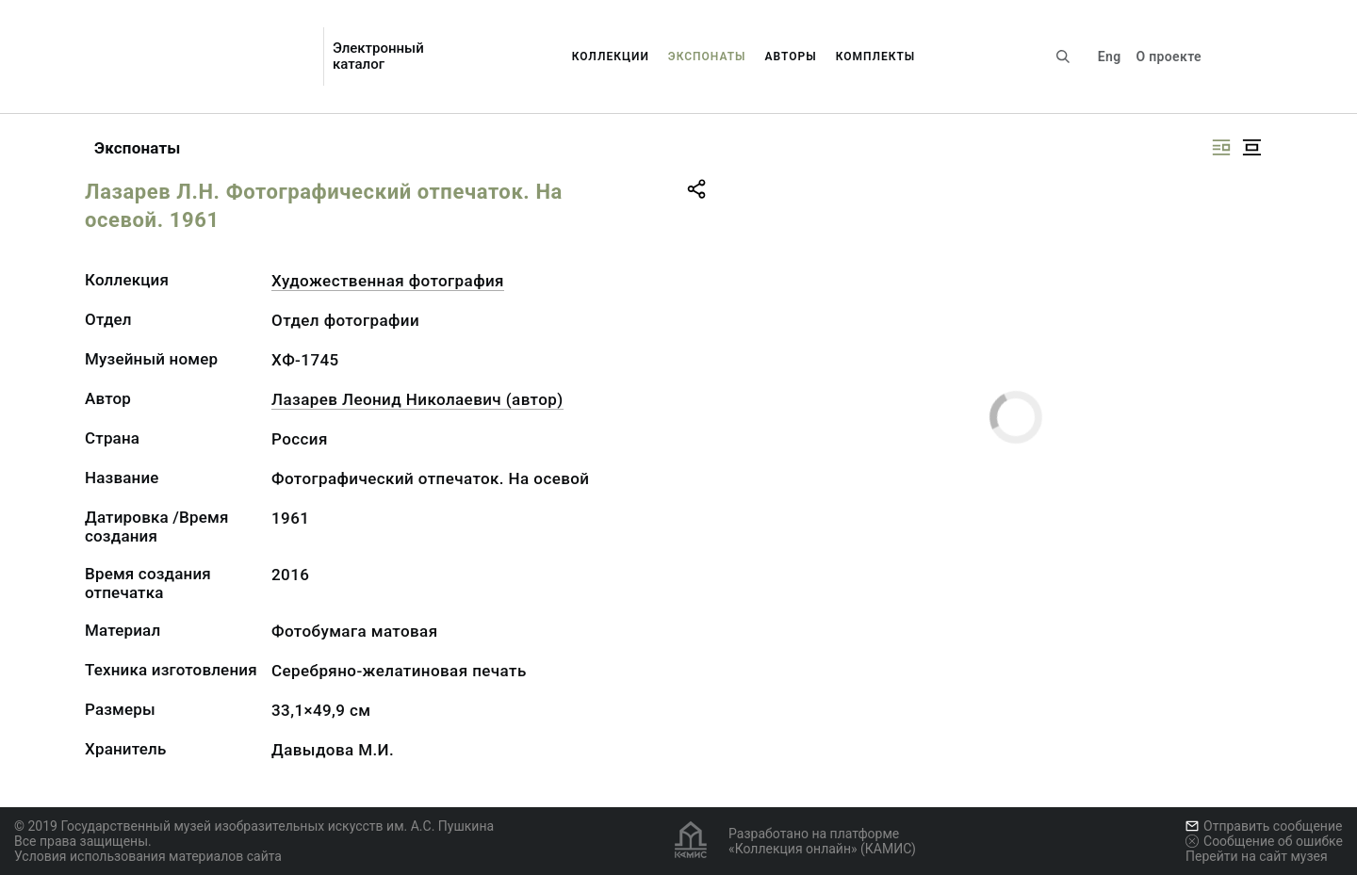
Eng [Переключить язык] (1109, 56)
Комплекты (876, 56)
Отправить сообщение (1263, 826)
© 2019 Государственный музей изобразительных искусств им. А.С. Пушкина (254, 826)
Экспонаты (707, 56)
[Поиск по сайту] (1063, 56)
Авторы (791, 56)
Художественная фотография (387, 280)
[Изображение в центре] (1251, 147)
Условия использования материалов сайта (148, 856)
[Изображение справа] (1221, 147)
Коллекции (610, 56)
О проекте (1168, 56)
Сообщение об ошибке (1264, 841)
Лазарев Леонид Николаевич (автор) (417, 399)
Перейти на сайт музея (1256, 856)
